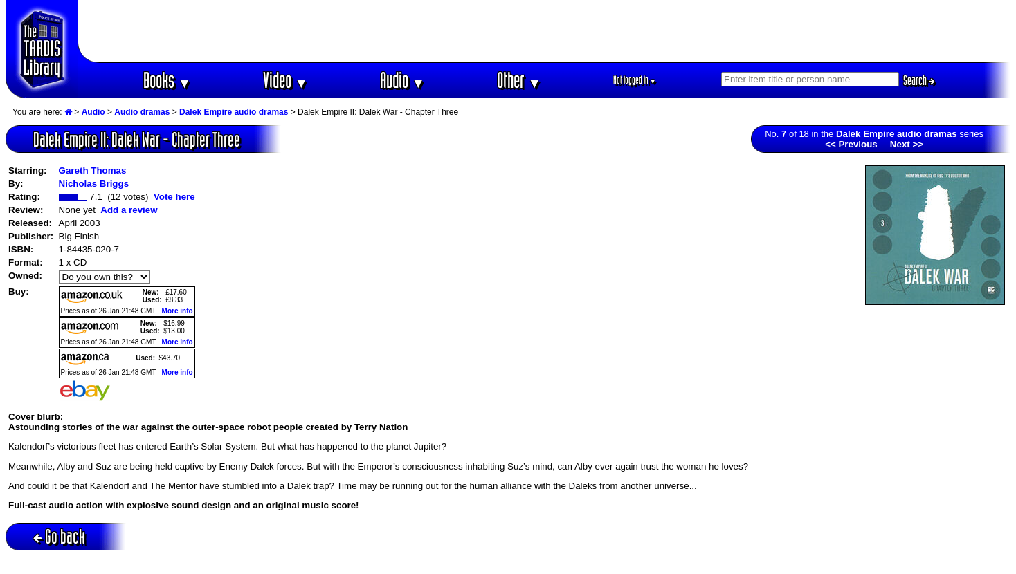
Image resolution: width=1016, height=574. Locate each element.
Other (519, 80)
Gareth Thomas (93, 170)
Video (285, 80)
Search (919, 80)
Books (167, 80)
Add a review (128, 210)
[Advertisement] (545, 31)
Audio (402, 80)
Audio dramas (142, 112)
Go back (59, 536)
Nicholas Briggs (94, 183)
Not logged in (635, 80)
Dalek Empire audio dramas (233, 112)
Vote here (174, 197)
